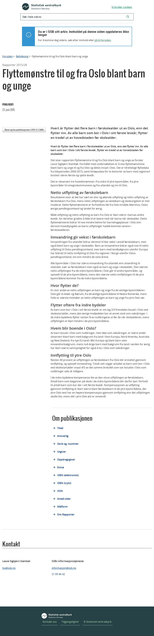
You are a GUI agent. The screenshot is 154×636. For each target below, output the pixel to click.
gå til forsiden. (103, 40)
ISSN (60, 491)
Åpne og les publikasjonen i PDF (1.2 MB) (24, 129)
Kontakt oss (50, 621)
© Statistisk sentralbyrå (97, 621)
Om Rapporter (65, 514)
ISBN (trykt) (64, 483)
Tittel (60, 428)
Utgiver (61, 451)
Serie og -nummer (68, 444)
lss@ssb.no (9, 568)
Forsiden (7, 56)
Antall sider (64, 498)
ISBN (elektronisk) (68, 475)
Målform (62, 506)
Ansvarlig (62, 436)
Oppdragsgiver (66, 459)
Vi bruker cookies (122, 7)
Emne (60, 467)
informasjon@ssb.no (64, 568)
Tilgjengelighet (70, 621)
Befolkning (22, 56)
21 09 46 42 (58, 574)
